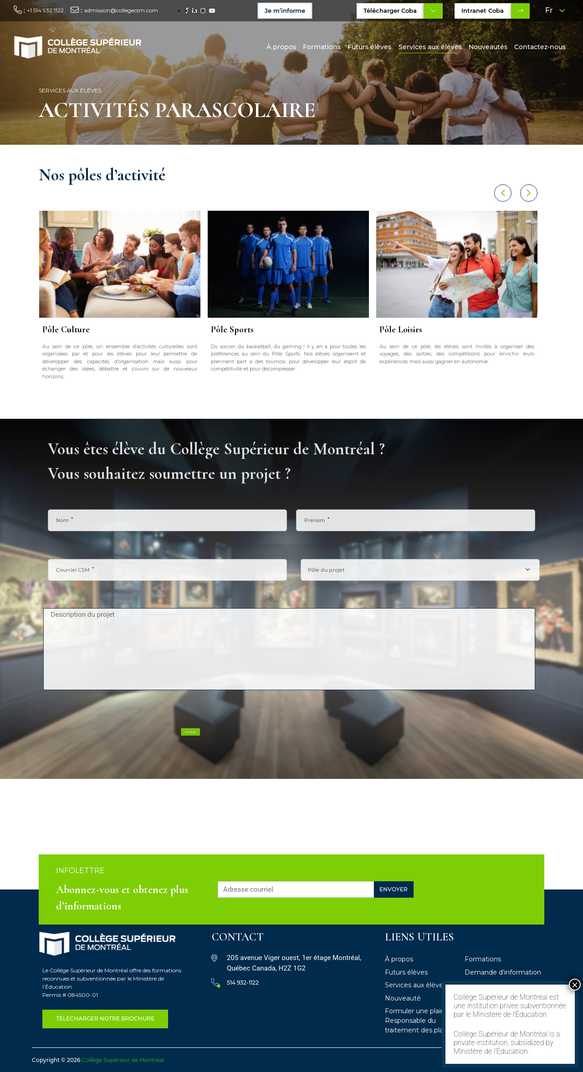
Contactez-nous (540, 47)
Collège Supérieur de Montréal (123, 1060)
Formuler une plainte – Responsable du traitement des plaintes (422, 1020)
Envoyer (393, 889)
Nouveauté (403, 998)
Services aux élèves (430, 47)
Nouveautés (488, 47)
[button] (487, 193)
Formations (322, 47)
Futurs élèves (369, 47)
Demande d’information (503, 972)
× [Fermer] (575, 985)
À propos (281, 47)
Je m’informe (285, 10)
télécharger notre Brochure (105, 1018)
